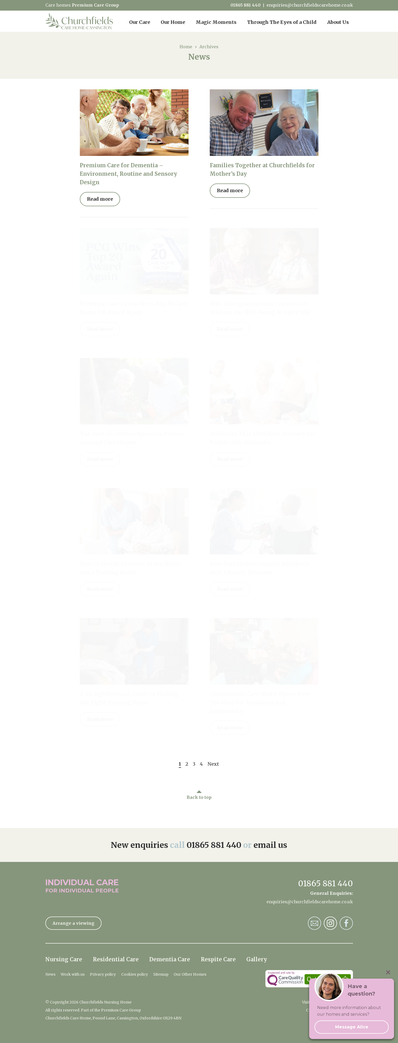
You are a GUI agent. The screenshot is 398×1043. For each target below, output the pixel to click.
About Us (338, 22)
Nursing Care (63, 959)
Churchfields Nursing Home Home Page (79, 21)
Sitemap (160, 974)
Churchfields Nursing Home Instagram (330, 923)
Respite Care (218, 959)
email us (270, 845)
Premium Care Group (95, 5)
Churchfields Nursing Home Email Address (314, 923)
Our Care (139, 22)
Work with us (73, 974)
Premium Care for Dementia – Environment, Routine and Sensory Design (128, 174)
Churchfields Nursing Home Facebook (346, 923)
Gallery (256, 959)
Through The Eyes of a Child (282, 22)
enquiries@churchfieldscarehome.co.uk (309, 5)
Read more (100, 199)
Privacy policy (103, 974)
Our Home (173, 22)
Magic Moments (216, 22)
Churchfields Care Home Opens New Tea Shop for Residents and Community (259, 702)
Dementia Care (169, 959)
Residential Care (116, 959)
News (50, 974)
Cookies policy (134, 974)
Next (213, 764)
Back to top (199, 797)
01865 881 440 (245, 5)
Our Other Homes (190, 974)
